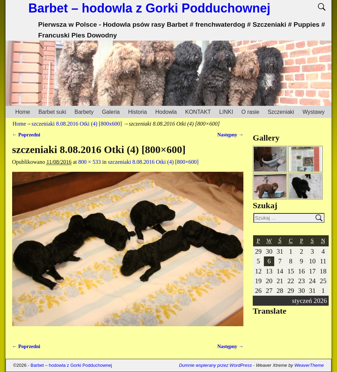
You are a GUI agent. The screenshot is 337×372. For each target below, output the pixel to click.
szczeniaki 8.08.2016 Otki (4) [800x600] (77, 124)
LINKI (226, 112)
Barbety (84, 112)
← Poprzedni (26, 134)
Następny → (230, 134)
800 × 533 (89, 162)
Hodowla (166, 112)
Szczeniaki (281, 112)
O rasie (250, 112)
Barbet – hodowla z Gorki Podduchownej (149, 8)
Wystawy (313, 112)
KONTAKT (198, 112)
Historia (137, 112)
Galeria (111, 112)
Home (22, 112)
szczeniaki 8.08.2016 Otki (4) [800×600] (153, 162)
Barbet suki (52, 112)
